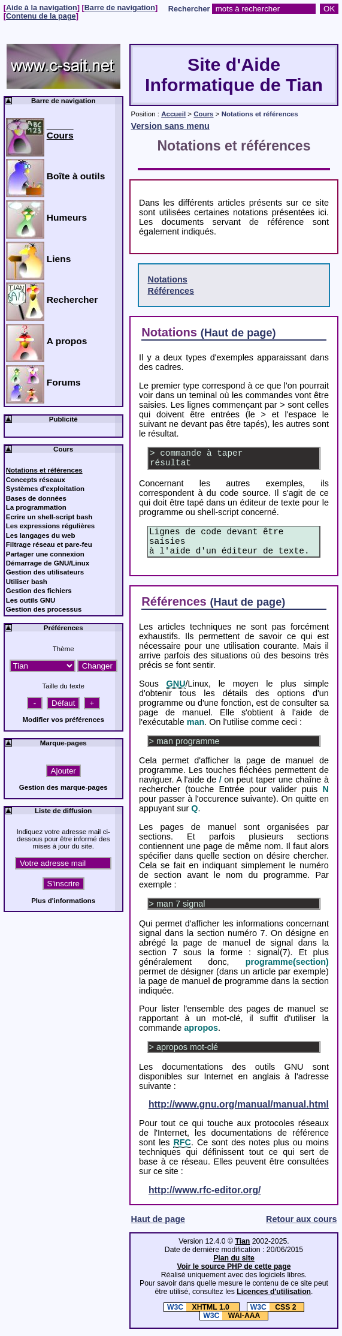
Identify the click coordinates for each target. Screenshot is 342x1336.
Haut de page (158, 1219)
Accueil (173, 114)
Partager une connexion (45, 554)
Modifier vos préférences (63, 719)
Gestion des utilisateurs (45, 572)
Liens (59, 259)
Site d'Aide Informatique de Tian (234, 75)
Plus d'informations (63, 900)
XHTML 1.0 (197, 1307)
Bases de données (36, 498)
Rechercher (189, 9)
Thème (63, 648)
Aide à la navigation (41, 8)
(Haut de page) (238, 333)
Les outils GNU (31, 600)
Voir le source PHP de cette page (234, 1266)
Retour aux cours (301, 1219)
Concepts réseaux (35, 479)
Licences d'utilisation (274, 1291)
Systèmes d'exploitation (45, 488)
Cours (203, 114)
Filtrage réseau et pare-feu (49, 544)
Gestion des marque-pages (63, 787)
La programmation (36, 507)
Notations (167, 279)
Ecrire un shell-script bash (49, 516)
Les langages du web (40, 535)
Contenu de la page (41, 16)
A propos (67, 341)
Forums (64, 382)
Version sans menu (170, 126)
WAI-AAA (230, 1315)
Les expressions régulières (50, 525)
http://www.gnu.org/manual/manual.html (239, 1104)
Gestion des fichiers (39, 590)
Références (170, 291)
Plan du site (234, 1258)
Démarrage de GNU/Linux (48, 563)
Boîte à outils (76, 176)
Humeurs (67, 217)
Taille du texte (63, 686)
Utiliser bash (26, 581)
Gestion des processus (44, 609)
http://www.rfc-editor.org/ (205, 1190)
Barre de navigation (119, 8)
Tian (242, 1241)
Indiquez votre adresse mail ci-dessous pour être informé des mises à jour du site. (63, 839)
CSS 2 (271, 1307)
